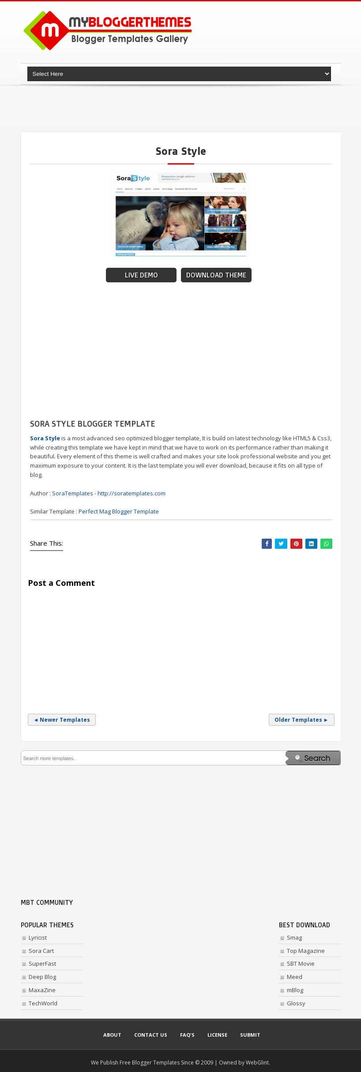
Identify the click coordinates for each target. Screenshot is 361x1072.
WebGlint (257, 1062)
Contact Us (150, 1034)
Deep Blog (42, 977)
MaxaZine (42, 990)
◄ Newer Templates (62, 719)
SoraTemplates (72, 493)
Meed (294, 977)
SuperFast (42, 963)
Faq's (187, 1034)
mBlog (295, 990)
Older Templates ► (302, 719)
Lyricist (38, 937)
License (217, 1034)
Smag (294, 937)
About (112, 1034)
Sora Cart (41, 951)
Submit (250, 1034)
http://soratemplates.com (131, 493)
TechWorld (43, 1003)
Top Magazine (306, 951)
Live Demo (141, 275)
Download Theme (216, 275)
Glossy (296, 1003)
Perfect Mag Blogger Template (119, 511)
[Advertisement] (181, 108)
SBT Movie (301, 963)
